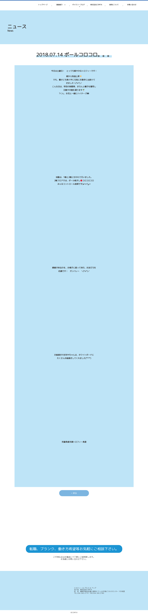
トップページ (43, 5)
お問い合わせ (131, 5)
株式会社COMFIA (96, 5)
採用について (114, 5)
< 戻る (74, 493)
